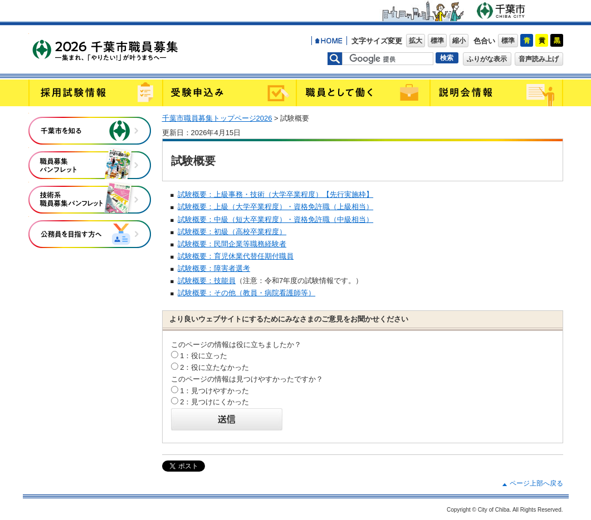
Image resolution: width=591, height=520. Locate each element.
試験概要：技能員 (207, 280)
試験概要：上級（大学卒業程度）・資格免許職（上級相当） (275, 206)
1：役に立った (203, 355)
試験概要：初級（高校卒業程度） (232, 231)
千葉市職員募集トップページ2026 (217, 118)
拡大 (415, 40)
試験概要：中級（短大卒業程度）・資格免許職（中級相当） (275, 219)
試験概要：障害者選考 (214, 268)
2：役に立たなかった (214, 367)
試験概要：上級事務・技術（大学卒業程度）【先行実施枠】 (275, 194)
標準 (437, 40)
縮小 (459, 40)
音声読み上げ (539, 59)
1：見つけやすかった (214, 391)
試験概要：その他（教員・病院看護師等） (246, 293)
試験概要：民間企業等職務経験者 (232, 244)
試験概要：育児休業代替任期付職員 (236, 256)
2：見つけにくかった (214, 402)
